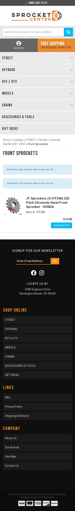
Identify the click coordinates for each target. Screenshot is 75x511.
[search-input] (33, 32)
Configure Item (61, 225)
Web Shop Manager (43, 497)
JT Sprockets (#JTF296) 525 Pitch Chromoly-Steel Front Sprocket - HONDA (47, 203)
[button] (37, 32)
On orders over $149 (56, 45)
